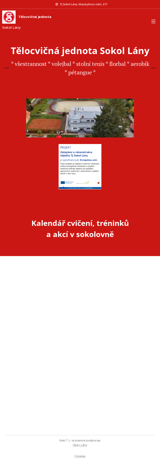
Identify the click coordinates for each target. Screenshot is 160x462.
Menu (153, 21)
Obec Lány (80, 445)
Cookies (80, 456)
